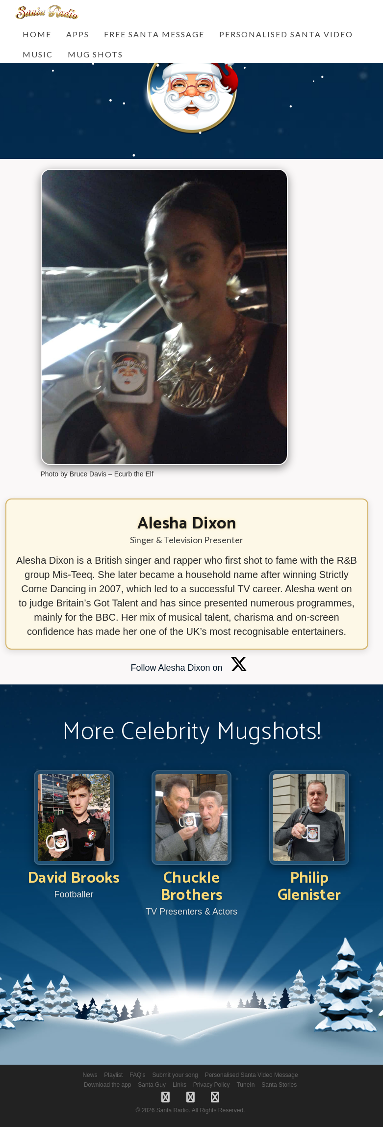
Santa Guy (152, 1084)
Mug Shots (95, 54)
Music (38, 54)
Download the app (107, 1084)
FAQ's (137, 1075)
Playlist (113, 1075)
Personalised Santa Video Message (251, 1075)
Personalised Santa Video (286, 34)
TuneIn (245, 1084)
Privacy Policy (211, 1084)
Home (37, 34)
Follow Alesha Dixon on (188, 668)
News (89, 1075)
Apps (77, 34)
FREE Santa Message (154, 34)
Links (179, 1084)
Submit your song (175, 1075)
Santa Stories (279, 1084)
